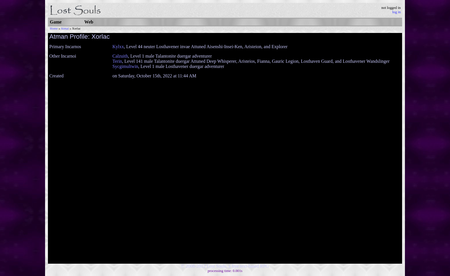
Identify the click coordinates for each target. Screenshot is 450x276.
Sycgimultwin (125, 66)
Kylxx (118, 46)
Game (56, 21)
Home (54, 28)
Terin (117, 61)
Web (88, 21)
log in (396, 12)
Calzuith (120, 56)
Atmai (65, 28)
